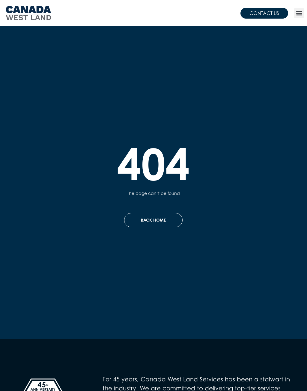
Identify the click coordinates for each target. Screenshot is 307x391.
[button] (299, 13)
